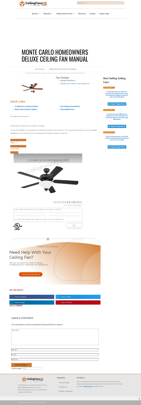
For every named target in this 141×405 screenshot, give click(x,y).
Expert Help (104, 14)
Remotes (82, 14)
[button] (30, 274)
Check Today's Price (118, 104)
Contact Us (63, 387)
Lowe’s (79, 84)
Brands (35, 14)
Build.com (86, 84)
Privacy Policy (64, 383)
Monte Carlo (59, 69)
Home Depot (71, 84)
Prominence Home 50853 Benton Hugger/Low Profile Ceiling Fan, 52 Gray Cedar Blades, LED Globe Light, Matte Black (117, 116)
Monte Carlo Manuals (69, 69)
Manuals (47, 14)
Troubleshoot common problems (26, 106)
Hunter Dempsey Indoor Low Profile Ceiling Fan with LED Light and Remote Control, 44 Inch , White (117, 138)
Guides (93, 14)
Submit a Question (66, 391)
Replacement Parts (64, 14)
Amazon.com (88, 386)
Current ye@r (16, 368)
